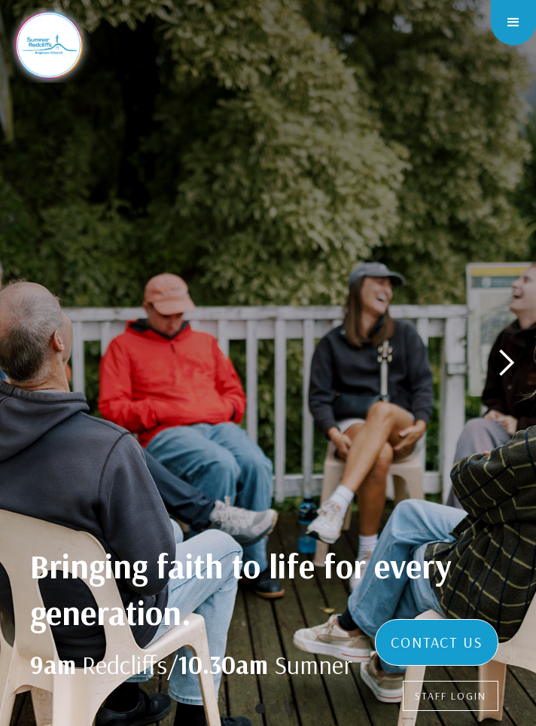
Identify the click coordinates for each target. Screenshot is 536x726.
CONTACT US (437, 642)
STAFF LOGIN (450, 696)
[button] (513, 22)
